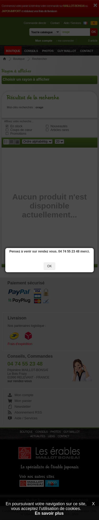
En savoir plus (49, 513)
